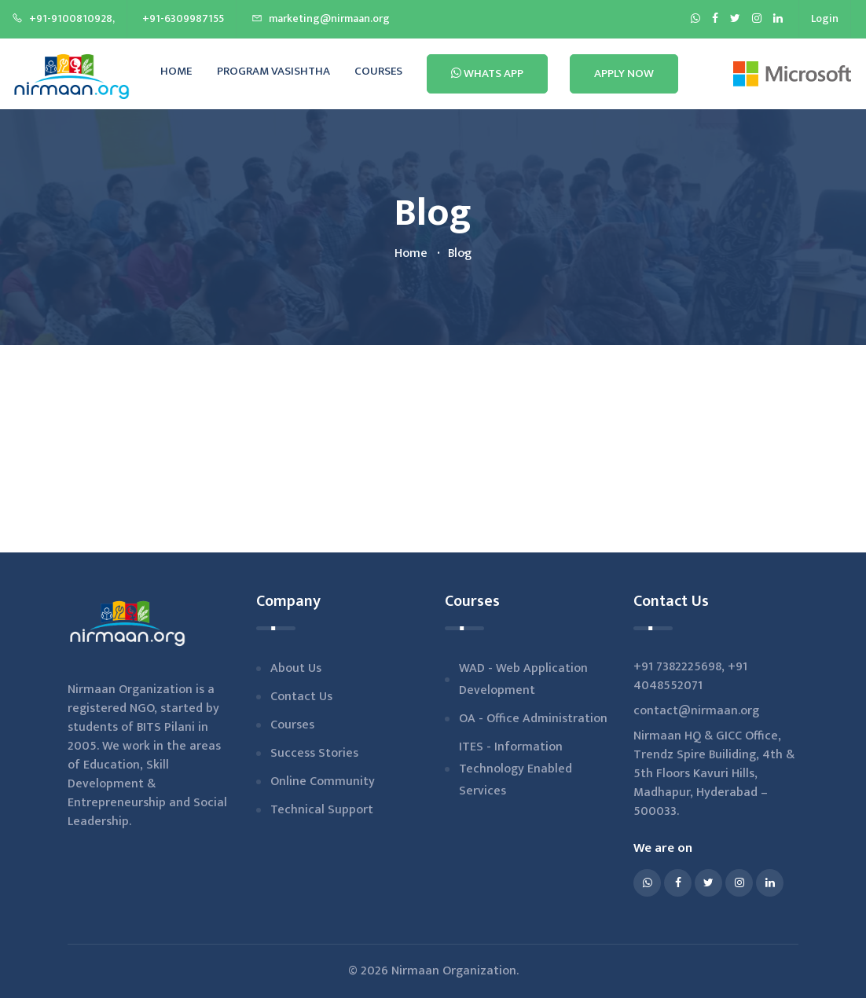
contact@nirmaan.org (696, 710)
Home (176, 71)
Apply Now (624, 73)
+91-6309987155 (183, 18)
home (410, 253)
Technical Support (321, 809)
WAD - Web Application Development (523, 679)
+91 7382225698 (677, 666)
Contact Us (301, 696)
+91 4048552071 (690, 676)
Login (824, 18)
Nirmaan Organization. (455, 970)
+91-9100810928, (63, 18)
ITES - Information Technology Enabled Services (515, 769)
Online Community (322, 781)
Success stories (314, 753)
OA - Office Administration (533, 718)
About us (295, 668)
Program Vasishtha (273, 71)
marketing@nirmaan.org (320, 18)
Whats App (487, 73)
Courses (378, 71)
